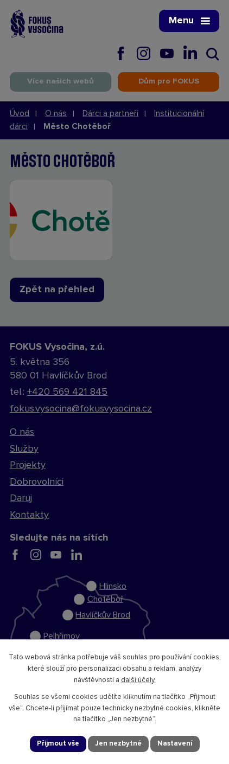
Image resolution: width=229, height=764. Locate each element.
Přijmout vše (58, 743)
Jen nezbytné (118, 743)
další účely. (138, 680)
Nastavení (175, 743)
